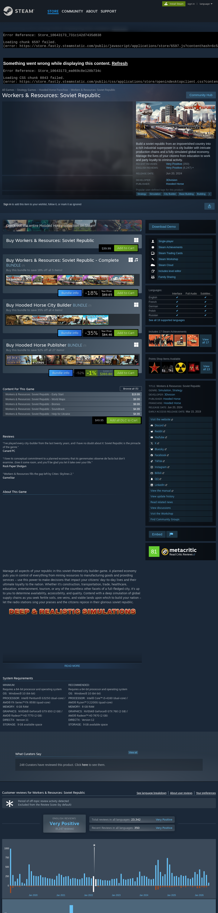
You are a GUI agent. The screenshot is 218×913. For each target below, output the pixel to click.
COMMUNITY (72, 11)
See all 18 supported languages (167, 325)
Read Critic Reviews (181, 559)
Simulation (155, 199)
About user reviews (181, 798)
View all (133, 757)
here (85, 770)
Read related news (162, 507)
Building (201, 199)
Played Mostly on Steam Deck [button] (130, 867)
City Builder (170, 199)
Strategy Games (26, 95)
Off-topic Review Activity (154, 854)
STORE (53, 11)
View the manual (162, 495)
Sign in (7, 209)
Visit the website (162, 424)
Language (62, 854)
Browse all (130, 393)
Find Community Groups (165, 524)
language (205, 3)
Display (124, 854)
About (92, 11)
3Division (171, 185)
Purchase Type (38, 854)
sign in (191, 3)
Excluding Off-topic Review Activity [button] (66, 867)
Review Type (12, 854)
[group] (109, 870)
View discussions (161, 513)
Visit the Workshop (162, 518)
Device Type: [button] (10, 873)
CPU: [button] (188, 867)
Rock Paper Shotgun (14, 471)
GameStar (9, 482)
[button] (126, 253)
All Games (8, 95)
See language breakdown (151, 798)
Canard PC (9, 456)
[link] (98, 298)
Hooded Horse (175, 189)
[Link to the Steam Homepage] (22, 14)
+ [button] (209, 199)
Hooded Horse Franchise (53, 95)
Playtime (106, 854)
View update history (162, 501)
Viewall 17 (205, 346)
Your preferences (206, 798)
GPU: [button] (202, 867)
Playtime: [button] (99, 867)
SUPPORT (108, 11)
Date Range (84, 854)
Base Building (186, 199)
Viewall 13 (206, 373)
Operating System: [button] (165, 867)
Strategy (142, 199)
